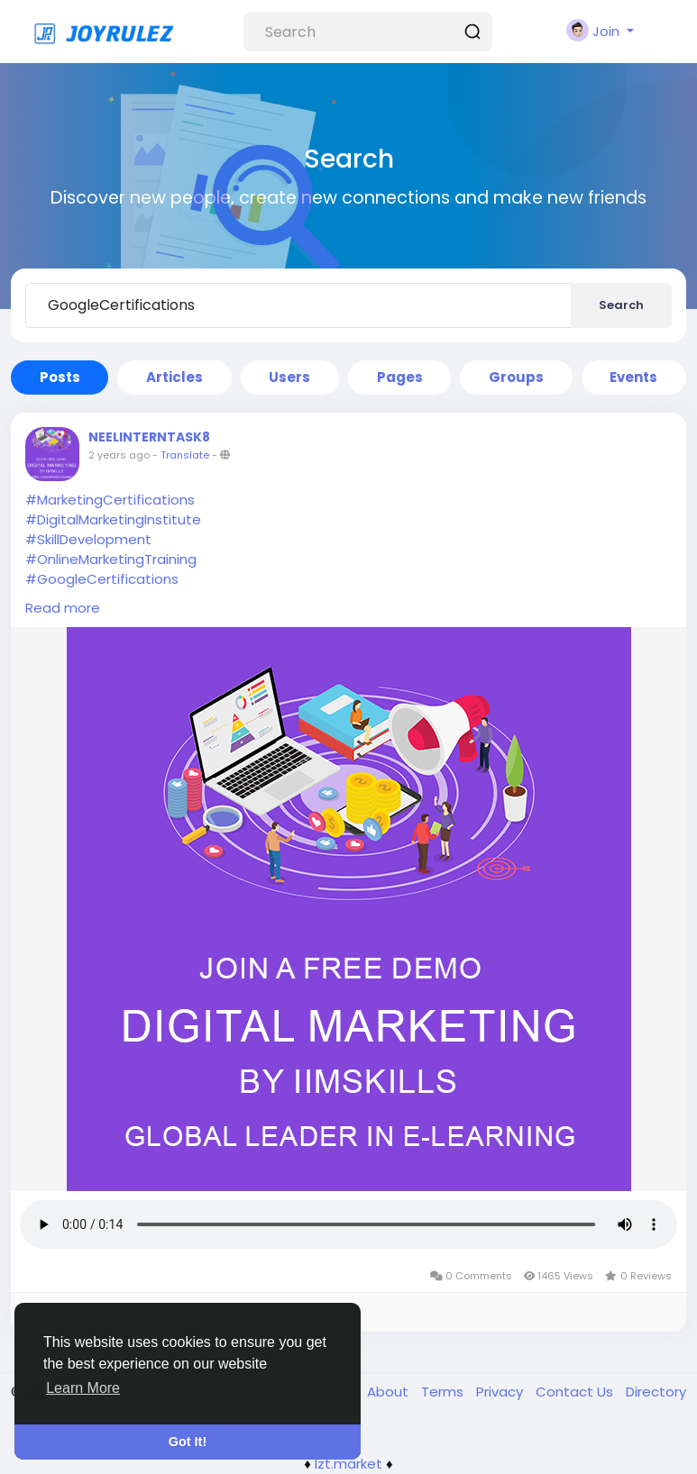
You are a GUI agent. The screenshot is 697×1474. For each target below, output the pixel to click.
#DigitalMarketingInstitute (113, 519)
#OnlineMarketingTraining (111, 559)
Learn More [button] (83, 1388)
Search (621, 305)
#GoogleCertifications (102, 578)
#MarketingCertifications (110, 499)
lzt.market (348, 1463)
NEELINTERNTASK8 (149, 437)
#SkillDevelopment (88, 539)
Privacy (501, 1391)
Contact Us (576, 1391)
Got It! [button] (187, 1441)
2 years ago (119, 455)
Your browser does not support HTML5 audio (348, 1224)
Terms (444, 1391)
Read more (62, 607)
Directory (656, 1391)
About (389, 1391)
